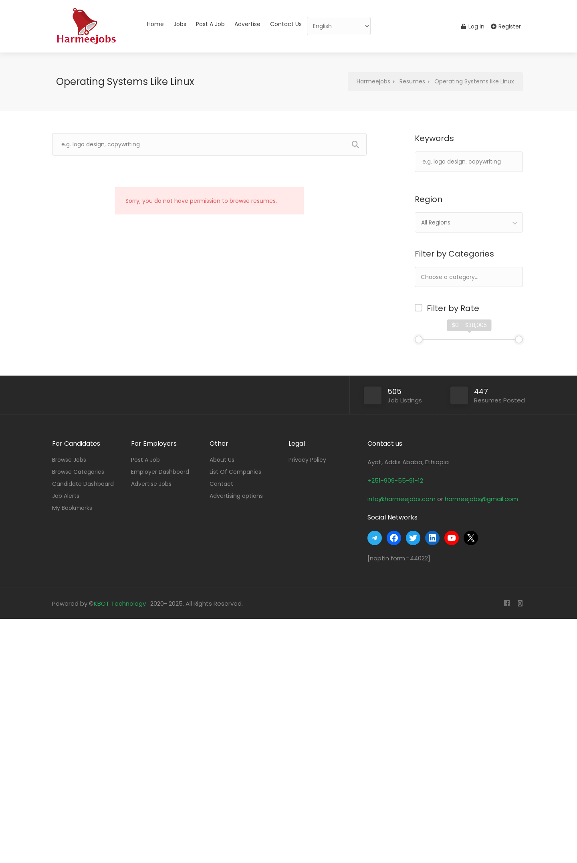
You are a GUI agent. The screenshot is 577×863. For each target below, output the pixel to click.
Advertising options (236, 496)
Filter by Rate (453, 308)
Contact (221, 484)
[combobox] (469, 222)
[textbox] (475, 276)
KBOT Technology (120, 603)
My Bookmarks (72, 508)
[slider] (419, 339)
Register (506, 26)
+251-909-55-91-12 (395, 480)
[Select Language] (339, 26)
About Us (222, 460)
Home (155, 24)
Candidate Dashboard (83, 484)
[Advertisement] (240, 739)
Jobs (180, 24)
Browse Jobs (69, 460)
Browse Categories (78, 472)
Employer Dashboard (160, 472)
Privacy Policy (307, 460)
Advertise (247, 24)
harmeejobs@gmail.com (481, 499)
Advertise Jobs (151, 484)
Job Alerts (65, 496)
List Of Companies (235, 472)
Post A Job (210, 24)
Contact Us (286, 24)
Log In (472, 26)
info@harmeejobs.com (401, 499)
